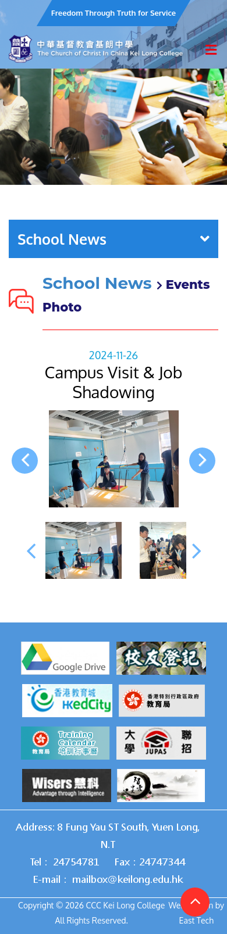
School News (113, 239)
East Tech (196, 920)
